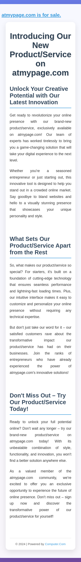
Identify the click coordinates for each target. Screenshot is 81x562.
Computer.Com (55, 544)
